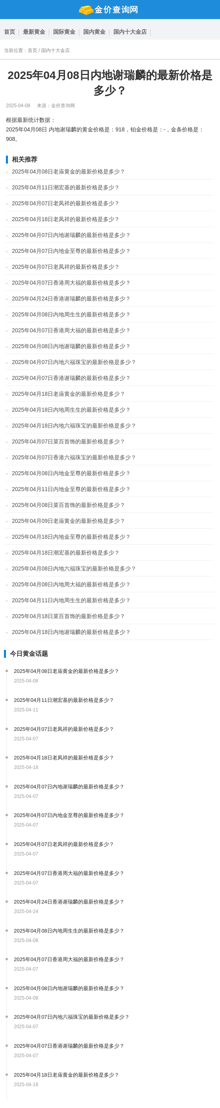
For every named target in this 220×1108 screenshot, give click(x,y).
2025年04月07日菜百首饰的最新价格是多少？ (68, 441)
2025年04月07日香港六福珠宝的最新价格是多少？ (74, 457)
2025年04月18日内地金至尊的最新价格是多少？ (71, 537)
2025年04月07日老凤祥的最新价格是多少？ (66, 203)
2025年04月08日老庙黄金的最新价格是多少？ (68, 171)
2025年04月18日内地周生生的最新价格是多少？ (71, 410)
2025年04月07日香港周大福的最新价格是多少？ (71, 282)
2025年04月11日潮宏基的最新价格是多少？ (66, 187)
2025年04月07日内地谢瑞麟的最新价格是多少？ (71, 235)
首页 (9, 32)
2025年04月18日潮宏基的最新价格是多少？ (66, 552)
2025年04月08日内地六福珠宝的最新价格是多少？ (74, 568)
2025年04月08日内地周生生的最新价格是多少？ (71, 314)
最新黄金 (34, 32)
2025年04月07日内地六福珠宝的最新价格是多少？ (74, 362)
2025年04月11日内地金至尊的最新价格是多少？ (71, 489)
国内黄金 (94, 32)
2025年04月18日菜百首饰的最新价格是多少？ (68, 616)
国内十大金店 (130, 32)
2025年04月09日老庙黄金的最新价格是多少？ (68, 521)
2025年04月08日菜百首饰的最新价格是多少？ (68, 505)
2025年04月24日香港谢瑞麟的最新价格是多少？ (71, 298)
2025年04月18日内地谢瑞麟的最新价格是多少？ (71, 632)
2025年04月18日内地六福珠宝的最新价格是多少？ (74, 425)
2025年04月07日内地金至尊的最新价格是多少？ (71, 251)
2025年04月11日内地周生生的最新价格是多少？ (71, 600)
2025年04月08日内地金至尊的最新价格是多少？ (71, 473)
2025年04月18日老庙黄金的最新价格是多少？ (68, 394)
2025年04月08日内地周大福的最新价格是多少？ (71, 584)
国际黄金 (64, 32)
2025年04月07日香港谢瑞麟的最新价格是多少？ (71, 378)
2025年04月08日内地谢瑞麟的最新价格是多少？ (71, 346)
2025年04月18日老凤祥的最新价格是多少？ (66, 219)
